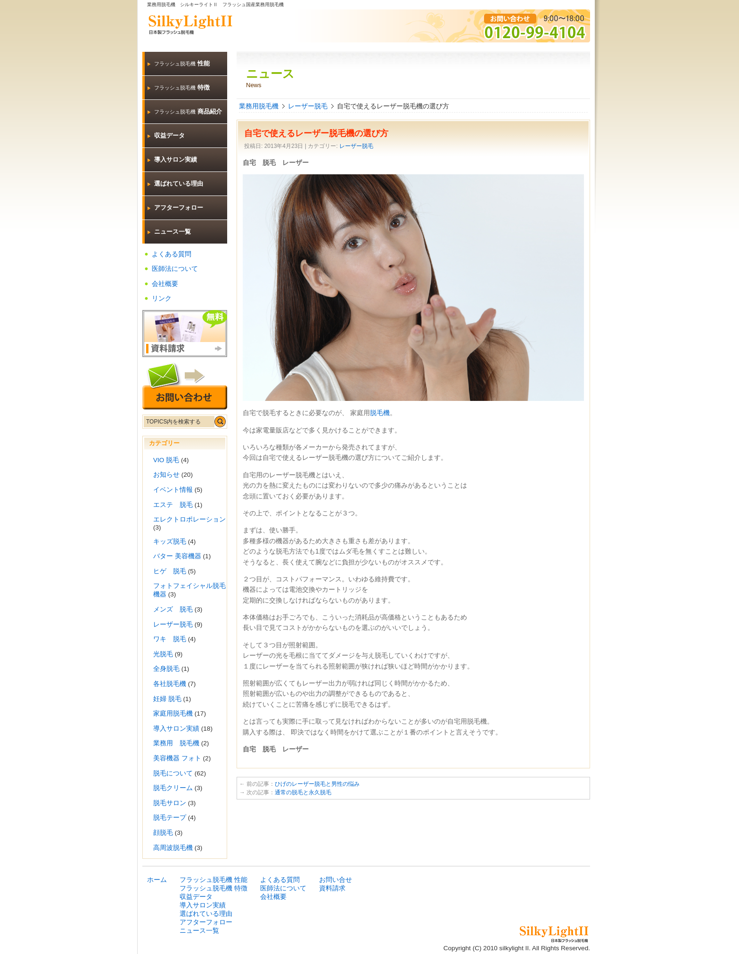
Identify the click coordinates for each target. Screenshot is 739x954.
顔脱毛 (163, 832)
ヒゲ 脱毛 (169, 571)
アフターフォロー (178, 207)
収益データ (169, 135)
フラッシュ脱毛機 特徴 (213, 888)
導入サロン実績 (175, 159)
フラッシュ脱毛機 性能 (213, 879)
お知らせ (166, 474)
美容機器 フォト (177, 758)
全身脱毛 (166, 668)
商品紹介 (188, 111)
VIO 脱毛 (166, 460)
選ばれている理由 (178, 183)
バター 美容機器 (177, 556)
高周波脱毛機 (173, 847)
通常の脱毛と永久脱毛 (303, 792)
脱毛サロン (169, 803)
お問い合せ (335, 879)
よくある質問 (171, 254)
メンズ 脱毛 (173, 609)
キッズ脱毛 (169, 541)
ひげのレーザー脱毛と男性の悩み (317, 784)
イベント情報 (173, 489)
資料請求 (332, 888)
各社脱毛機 (169, 683)
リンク (162, 298)
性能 (182, 63)
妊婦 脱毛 (167, 698)
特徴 (182, 87)
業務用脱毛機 (259, 106)
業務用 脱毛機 (176, 743)
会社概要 (165, 283)
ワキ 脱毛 (169, 639)
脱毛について (173, 773)
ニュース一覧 (172, 231)
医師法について (175, 268)
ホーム (157, 879)
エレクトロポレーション (189, 519)
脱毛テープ (169, 817)
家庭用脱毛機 (173, 713)
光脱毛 (163, 654)
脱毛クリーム (173, 787)
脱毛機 (380, 412)
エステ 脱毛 (173, 504)
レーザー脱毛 (308, 106)
